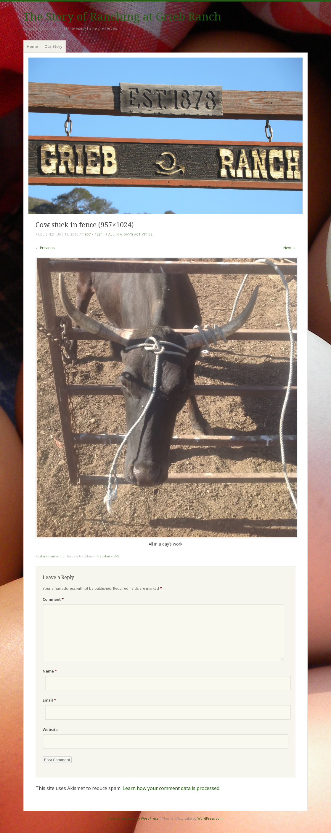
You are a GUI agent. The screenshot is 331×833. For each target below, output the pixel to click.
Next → (289, 247)
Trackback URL (108, 556)
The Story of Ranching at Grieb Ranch (122, 16)
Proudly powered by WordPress (132, 818)
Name (50, 671)
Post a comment (49, 556)
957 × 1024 (94, 234)
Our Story (53, 46)
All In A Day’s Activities (130, 234)
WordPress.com (210, 818)
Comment (53, 599)
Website (50, 729)
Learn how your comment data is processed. (171, 788)
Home (32, 46)
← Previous (45, 247)
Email (49, 700)
